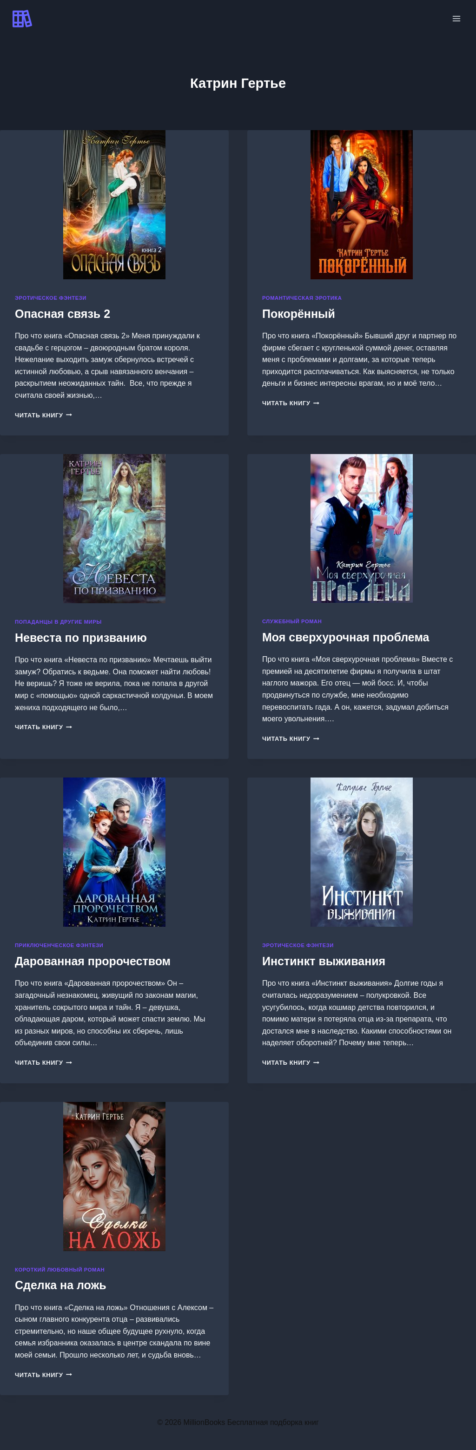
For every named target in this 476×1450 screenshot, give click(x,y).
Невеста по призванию (81, 637)
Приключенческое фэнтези (59, 945)
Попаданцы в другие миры (58, 622)
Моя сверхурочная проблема (346, 637)
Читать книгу (43, 415)
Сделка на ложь (60, 1285)
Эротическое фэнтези (50, 298)
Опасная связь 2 (62, 313)
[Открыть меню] (456, 18)
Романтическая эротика (302, 298)
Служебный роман (292, 621)
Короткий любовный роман (60, 1269)
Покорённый (298, 313)
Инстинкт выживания (323, 961)
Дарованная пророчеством (93, 961)
